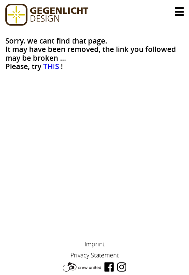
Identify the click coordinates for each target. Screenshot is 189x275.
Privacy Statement (94, 255)
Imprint (94, 244)
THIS (51, 66)
